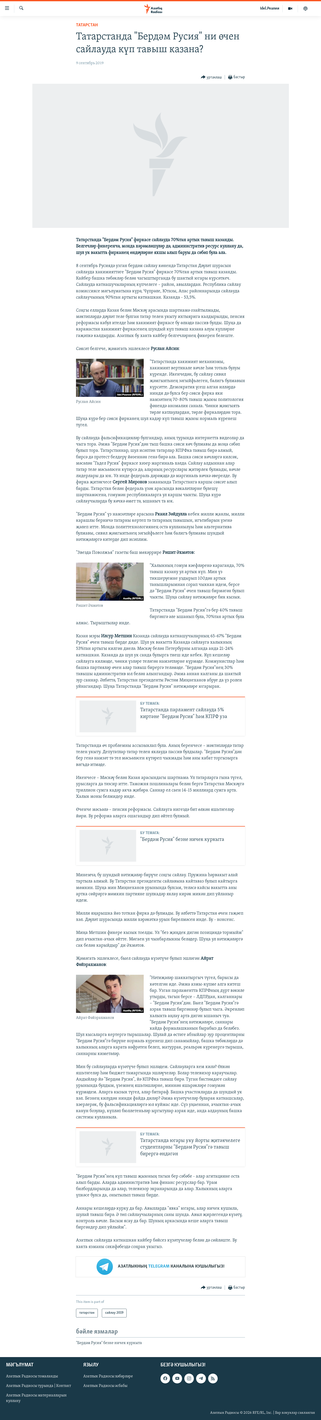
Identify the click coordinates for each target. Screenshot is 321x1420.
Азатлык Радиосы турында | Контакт (38, 1386)
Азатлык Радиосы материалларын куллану (36, 1398)
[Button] (211, 77)
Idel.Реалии (269, 9)
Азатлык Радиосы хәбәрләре (108, 1376)
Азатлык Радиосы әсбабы (105, 1386)
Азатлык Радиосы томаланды (32, 1376)
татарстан (87, 25)
